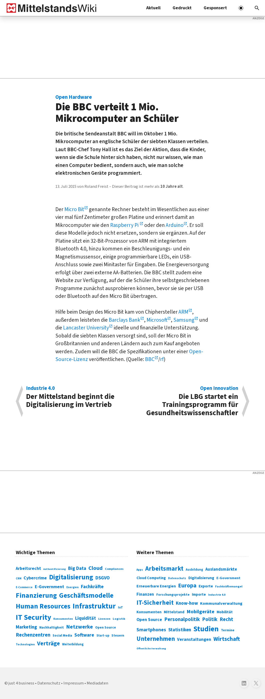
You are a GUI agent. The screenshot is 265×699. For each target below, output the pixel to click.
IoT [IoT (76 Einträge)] (120, 607)
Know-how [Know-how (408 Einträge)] (187, 603)
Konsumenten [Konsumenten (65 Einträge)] (63, 619)
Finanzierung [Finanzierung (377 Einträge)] (36, 595)
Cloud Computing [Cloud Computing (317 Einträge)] (151, 578)
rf (162, 359)
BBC (150, 359)
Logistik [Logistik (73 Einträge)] (119, 619)
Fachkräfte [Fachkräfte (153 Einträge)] (92, 586)
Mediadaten (97, 683)
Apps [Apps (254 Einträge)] (140, 570)
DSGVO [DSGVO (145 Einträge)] (102, 578)
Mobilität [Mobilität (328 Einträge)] (225, 612)
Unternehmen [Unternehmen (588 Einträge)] (156, 639)
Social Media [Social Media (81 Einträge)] (62, 635)
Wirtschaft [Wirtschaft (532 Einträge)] (226, 639)
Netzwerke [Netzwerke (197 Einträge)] (79, 627)
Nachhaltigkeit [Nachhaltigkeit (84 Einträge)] (51, 627)
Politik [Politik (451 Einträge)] (209, 619)
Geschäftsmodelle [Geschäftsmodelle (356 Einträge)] (86, 595)
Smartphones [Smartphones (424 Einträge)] (151, 629)
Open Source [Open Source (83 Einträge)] (105, 627)
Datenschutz (48, 683)
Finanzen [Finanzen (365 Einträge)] (145, 594)
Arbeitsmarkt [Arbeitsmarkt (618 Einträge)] (164, 568)
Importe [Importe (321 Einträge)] (199, 594)
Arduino (175, 225)
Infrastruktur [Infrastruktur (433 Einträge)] (94, 606)
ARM (183, 312)
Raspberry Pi (125, 225)
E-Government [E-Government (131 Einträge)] (49, 587)
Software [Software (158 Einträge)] (84, 635)
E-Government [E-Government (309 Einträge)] (228, 578)
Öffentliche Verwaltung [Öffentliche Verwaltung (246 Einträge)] (151, 648)
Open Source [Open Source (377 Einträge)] (149, 620)
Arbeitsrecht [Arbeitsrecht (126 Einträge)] (28, 568)
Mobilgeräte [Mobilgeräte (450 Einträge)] (200, 611)
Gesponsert (215, 8)
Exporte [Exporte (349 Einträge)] (206, 586)
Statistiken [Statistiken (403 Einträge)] (179, 630)
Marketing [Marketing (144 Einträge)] (26, 627)
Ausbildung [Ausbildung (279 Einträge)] (194, 569)
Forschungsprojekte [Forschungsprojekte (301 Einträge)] (173, 594)
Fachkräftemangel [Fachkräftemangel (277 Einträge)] (228, 586)
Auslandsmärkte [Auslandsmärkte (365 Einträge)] (221, 569)
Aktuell (153, 8)
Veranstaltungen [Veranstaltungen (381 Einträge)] (194, 639)
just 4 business (21, 683)
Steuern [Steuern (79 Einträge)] (117, 635)
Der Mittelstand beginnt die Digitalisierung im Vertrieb (76, 398)
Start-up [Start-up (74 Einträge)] (102, 635)
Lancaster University (86, 327)
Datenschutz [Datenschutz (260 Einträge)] (177, 578)
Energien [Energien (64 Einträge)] (72, 587)
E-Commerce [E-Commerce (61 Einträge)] (24, 587)
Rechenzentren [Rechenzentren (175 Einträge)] (33, 635)
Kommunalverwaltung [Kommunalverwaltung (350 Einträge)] (221, 603)
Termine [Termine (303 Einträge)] (227, 630)
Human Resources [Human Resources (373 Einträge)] (43, 606)
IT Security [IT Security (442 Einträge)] (33, 617)
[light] (241, 8)
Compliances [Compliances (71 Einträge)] (114, 569)
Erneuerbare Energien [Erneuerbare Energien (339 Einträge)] (156, 586)
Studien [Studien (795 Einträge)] (206, 629)
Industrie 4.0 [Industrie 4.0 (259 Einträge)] (216, 595)
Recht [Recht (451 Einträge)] (226, 619)
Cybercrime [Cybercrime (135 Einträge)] (35, 578)
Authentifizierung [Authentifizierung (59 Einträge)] (54, 569)
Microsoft (157, 320)
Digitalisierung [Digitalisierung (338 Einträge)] (71, 577)
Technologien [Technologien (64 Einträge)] (25, 644)
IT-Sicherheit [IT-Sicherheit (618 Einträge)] (155, 602)
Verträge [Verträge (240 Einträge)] (48, 643)
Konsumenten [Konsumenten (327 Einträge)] (149, 612)
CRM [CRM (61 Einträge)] (18, 578)
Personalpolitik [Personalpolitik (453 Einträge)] (182, 619)
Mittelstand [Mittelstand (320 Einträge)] (174, 612)
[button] (257, 8)
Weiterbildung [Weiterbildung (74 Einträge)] (73, 644)
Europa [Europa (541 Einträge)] (187, 585)
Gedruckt (182, 8)
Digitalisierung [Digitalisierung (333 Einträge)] (201, 578)
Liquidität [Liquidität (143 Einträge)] (85, 618)
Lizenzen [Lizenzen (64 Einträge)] (104, 619)
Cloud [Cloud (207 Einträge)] (95, 568)
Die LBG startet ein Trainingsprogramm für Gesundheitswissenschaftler (188, 401)
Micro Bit (74, 209)
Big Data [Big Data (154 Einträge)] (77, 568)
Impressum (73, 683)
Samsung (183, 320)
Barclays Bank (124, 320)
